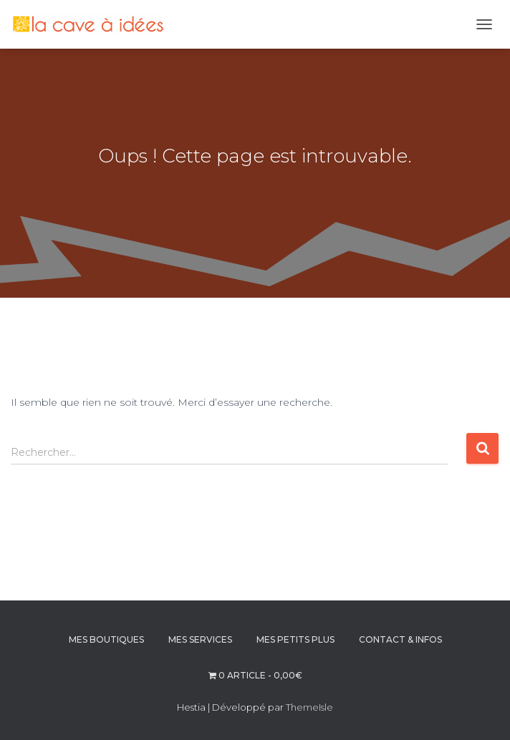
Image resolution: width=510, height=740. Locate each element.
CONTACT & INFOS (400, 639)
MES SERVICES (200, 639)
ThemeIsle (309, 707)
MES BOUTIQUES (106, 639)
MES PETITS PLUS (295, 639)
